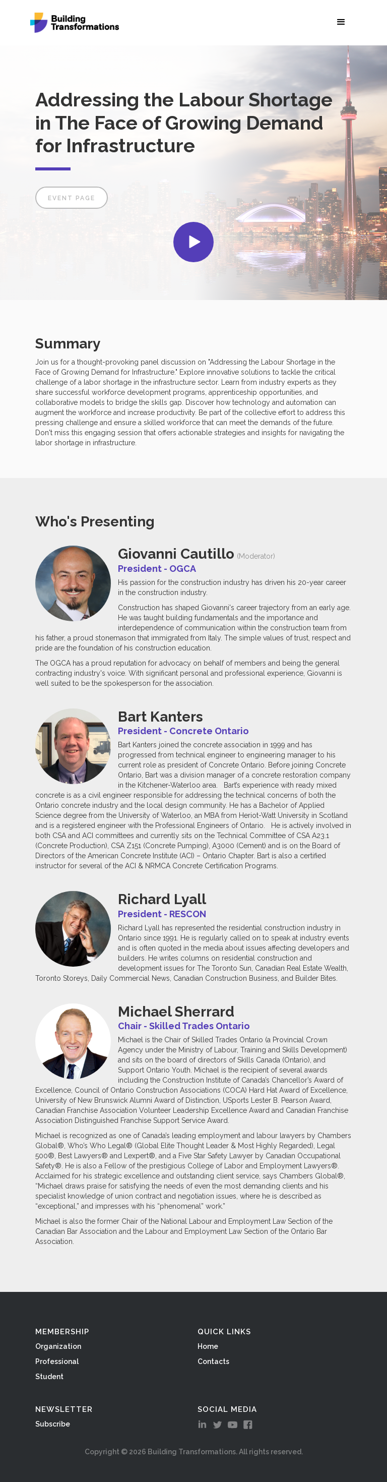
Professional (57, 1361)
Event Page (71, 198)
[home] (74, 23)
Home (208, 1346)
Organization (58, 1346)
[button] (343, 21)
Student (49, 1377)
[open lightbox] (193, 242)
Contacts (213, 1361)
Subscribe (52, 1424)
